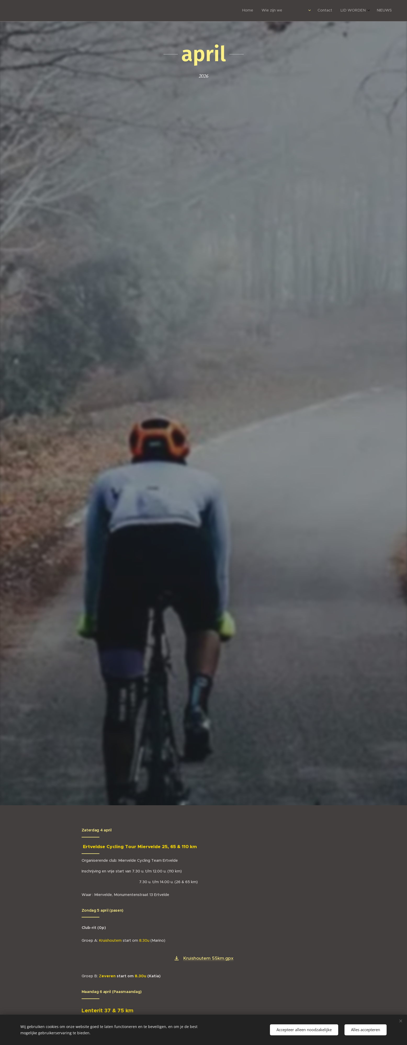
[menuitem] (346, 10)
